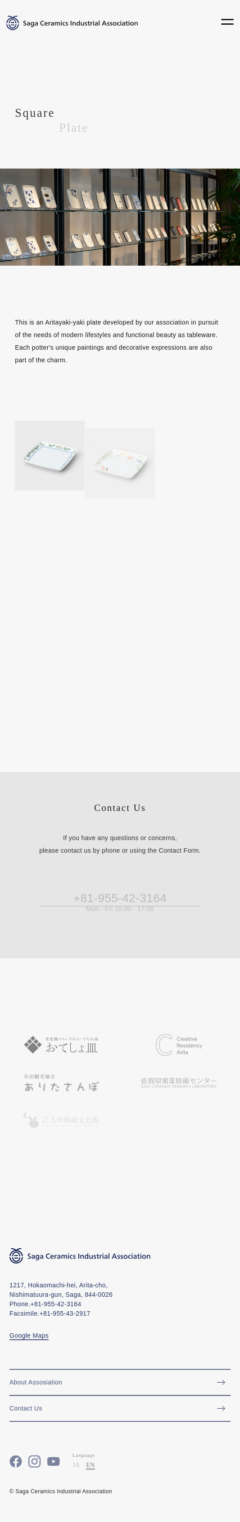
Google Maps (29, 1340)
